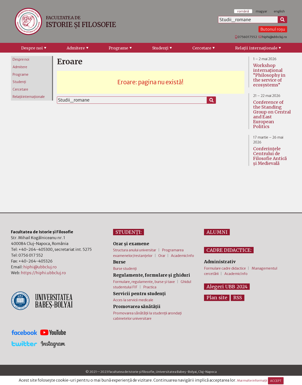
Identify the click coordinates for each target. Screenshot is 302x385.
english (279, 11)
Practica (149, 287)
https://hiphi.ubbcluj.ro (43, 272)
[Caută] (282, 19)
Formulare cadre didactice (225, 268)
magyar (261, 11)
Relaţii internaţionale (256, 48)
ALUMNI (217, 232)
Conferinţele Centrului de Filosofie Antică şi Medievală (270, 156)
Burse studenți (125, 268)
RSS (237, 297)
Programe (118, 48)
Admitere (76, 48)
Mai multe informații (252, 381)
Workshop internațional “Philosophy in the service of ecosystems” (269, 75)
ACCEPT (275, 381)
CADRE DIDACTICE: (228, 250)
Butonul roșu (272, 29)
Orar (161, 256)
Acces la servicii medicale (133, 300)
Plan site (216, 297)
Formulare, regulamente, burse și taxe (144, 282)
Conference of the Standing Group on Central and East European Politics (272, 114)
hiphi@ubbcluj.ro (274, 37)
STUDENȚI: (128, 232)
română (243, 11)
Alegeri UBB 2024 (227, 287)
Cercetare (201, 48)
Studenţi (160, 48)
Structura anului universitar (134, 250)
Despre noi (32, 48)
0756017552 (247, 37)
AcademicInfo (182, 256)
